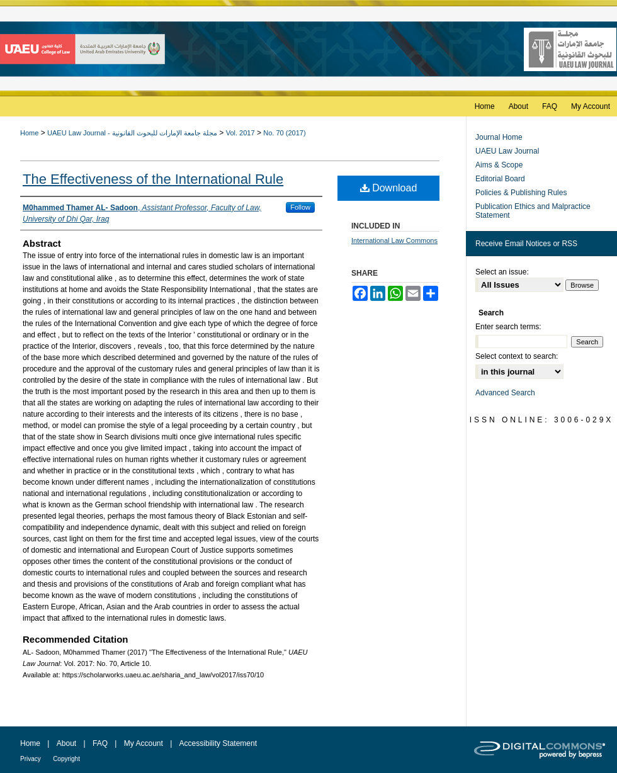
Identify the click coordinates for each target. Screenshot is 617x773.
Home (29, 133)
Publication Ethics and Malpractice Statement (533, 211)
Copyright (66, 758)
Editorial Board (500, 178)
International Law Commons (394, 240)
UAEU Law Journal (507, 151)
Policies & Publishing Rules (521, 192)
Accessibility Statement (218, 743)
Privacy (30, 758)
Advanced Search (505, 392)
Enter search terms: (508, 326)
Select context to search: (516, 356)
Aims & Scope (499, 165)
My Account (143, 743)
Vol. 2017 (240, 133)
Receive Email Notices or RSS (526, 243)
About (66, 743)
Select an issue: (502, 272)
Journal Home (499, 137)
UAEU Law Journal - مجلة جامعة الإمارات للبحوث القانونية (132, 133)
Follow (300, 207)
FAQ (100, 743)
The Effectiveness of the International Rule (153, 179)
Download (388, 188)
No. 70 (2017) (284, 133)
